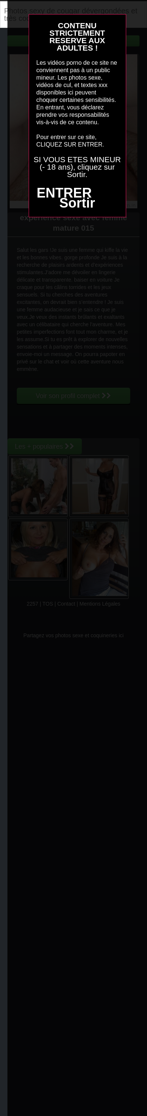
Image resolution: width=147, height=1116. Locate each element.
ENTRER (64, 193)
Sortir (77, 203)
